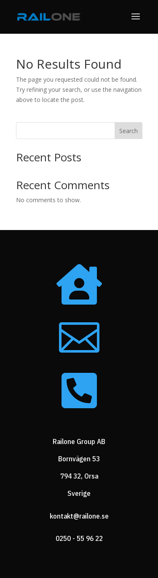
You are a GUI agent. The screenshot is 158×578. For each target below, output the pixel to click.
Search (128, 131)
